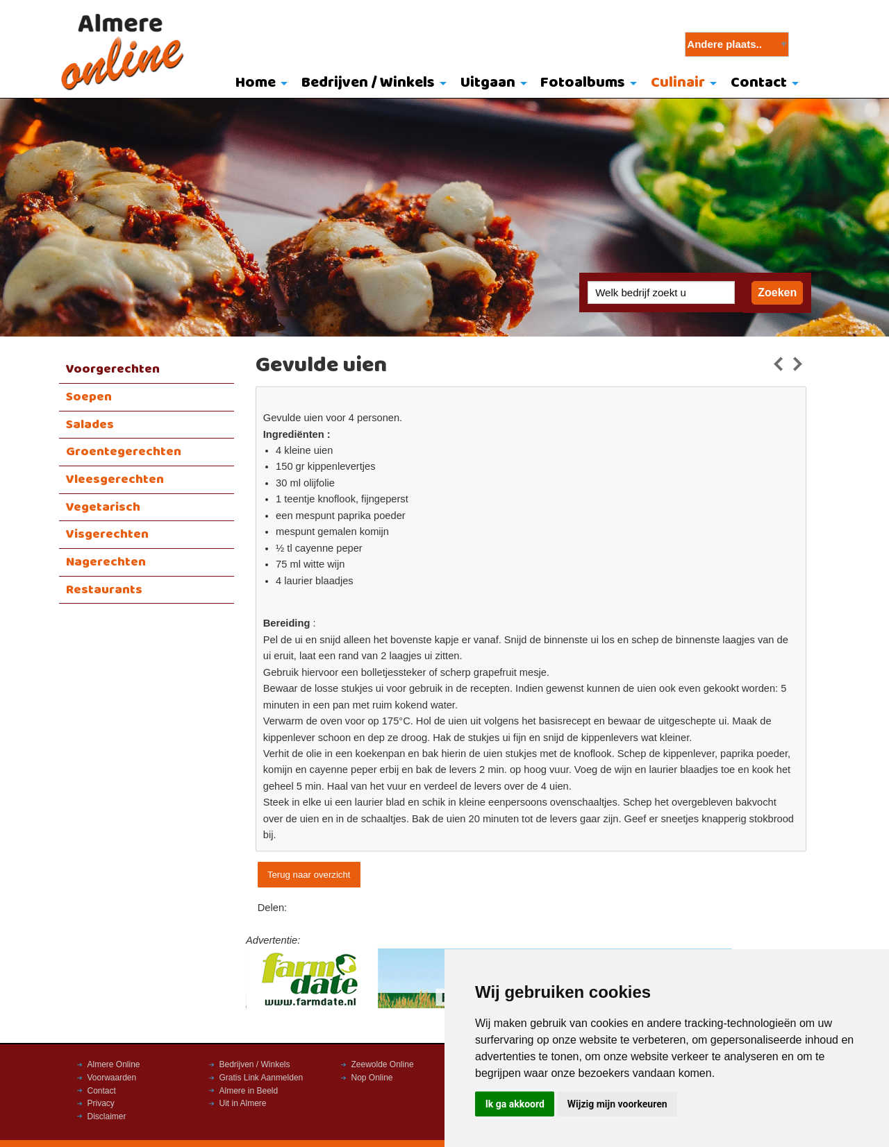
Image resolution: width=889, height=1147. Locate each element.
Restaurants (104, 589)
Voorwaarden (112, 1077)
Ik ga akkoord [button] (515, 1104)
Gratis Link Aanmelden (261, 1077)
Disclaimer (107, 1116)
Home (255, 83)
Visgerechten (107, 534)
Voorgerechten (113, 369)
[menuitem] (259, 84)
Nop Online (372, 1077)
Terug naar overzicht (308, 874)
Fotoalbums (582, 83)
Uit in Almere (243, 1103)
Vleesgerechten (115, 479)
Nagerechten (106, 562)
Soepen (89, 396)
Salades (90, 424)
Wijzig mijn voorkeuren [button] (617, 1104)
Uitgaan (487, 83)
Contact (759, 83)
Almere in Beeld (249, 1091)
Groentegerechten (123, 451)
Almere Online (114, 1064)
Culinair (678, 83)
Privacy (101, 1103)
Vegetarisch (103, 507)
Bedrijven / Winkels (368, 83)
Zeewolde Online (382, 1064)
